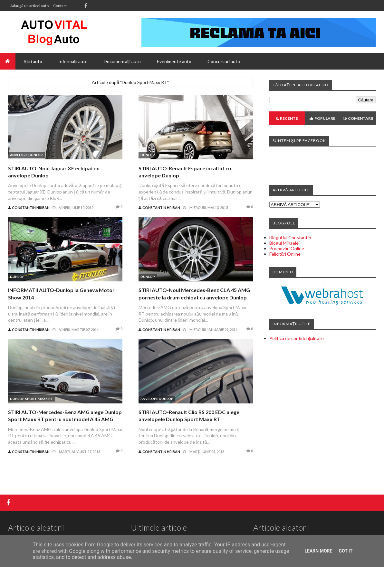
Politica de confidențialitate (296, 338)
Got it (345, 550)
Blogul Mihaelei (284, 243)
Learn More (318, 550)
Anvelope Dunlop (26, 155)
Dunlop (147, 155)
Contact (60, 5)
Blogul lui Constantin (290, 237)
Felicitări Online (285, 254)
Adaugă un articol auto (29, 5)
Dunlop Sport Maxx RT (31, 399)
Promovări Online (286, 248)
